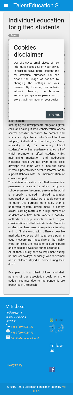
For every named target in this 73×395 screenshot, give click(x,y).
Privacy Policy (14, 365)
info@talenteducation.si (25, 338)
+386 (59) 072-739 (22, 332)
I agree (54, 114)
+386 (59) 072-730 (22, 326)
